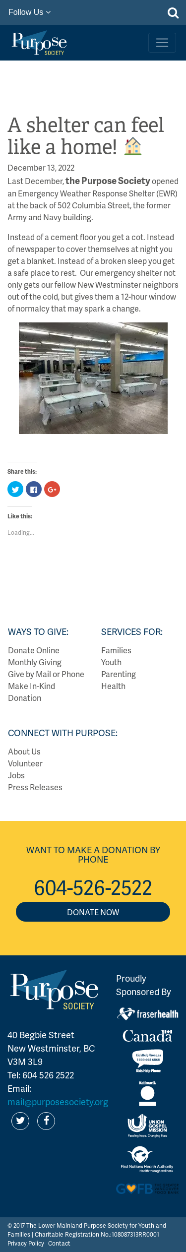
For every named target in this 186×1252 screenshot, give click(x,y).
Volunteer (25, 763)
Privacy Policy (25, 1243)
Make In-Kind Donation (31, 691)
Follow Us (29, 12)
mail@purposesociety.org (57, 1101)
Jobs (16, 775)
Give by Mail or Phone (46, 674)
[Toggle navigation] (162, 43)
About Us (24, 751)
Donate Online (34, 650)
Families (116, 650)
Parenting (118, 674)
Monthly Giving (35, 662)
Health (113, 685)
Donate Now (93, 912)
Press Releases (35, 787)
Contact (59, 1243)
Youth (111, 662)
